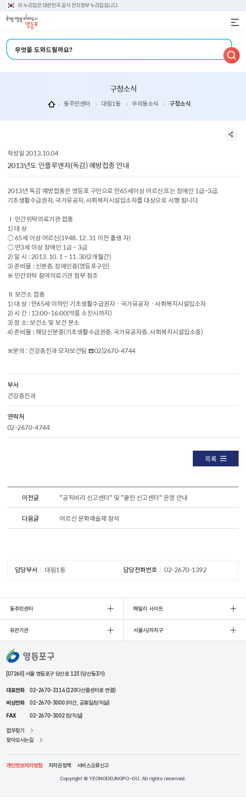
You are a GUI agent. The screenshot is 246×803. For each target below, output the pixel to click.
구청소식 (179, 104)
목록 (215, 458)
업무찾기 (15, 730)
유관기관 (19, 630)
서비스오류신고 (93, 765)
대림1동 (110, 104)
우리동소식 (145, 104)
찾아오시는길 (20, 740)
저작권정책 (59, 765)
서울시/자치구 (148, 630)
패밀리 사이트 (148, 608)
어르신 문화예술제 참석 (89, 518)
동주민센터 (77, 104)
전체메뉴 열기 (235, 22)
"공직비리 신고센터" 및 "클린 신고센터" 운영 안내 (123, 497)
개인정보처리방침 (24, 765)
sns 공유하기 (231, 134)
